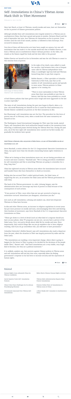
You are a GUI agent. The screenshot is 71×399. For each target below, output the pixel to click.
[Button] (57, 24)
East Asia (7, 8)
